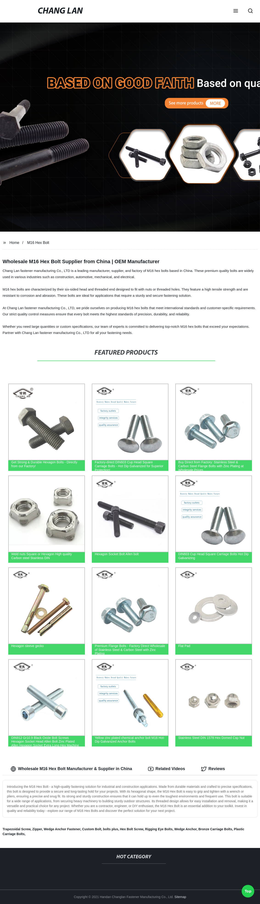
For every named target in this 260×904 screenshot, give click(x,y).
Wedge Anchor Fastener (62, 829)
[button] (236, 11)
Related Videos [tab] (166, 769)
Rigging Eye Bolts (159, 829)
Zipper (37, 829)
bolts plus (110, 829)
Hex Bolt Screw (131, 829)
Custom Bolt (91, 829)
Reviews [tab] (213, 769)
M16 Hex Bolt (38, 243)
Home (14, 243)
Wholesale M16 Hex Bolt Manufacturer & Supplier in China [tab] (71, 769)
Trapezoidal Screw (17, 829)
